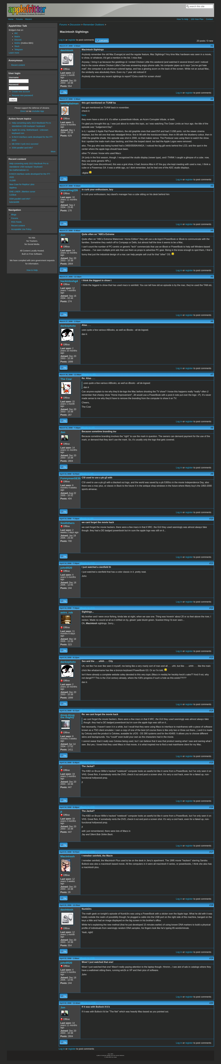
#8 (212, 428)
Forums (19, 19)
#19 (211, 958)
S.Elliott (12, 195)
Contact (209, 19)
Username (14, 77)
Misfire (17, 43)
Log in (62, 40)
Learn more (14, 53)
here (84, 115)
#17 (211, 852)
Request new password (22, 95)
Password (14, 84)
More (53, 151)
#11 (211, 563)
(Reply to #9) (86, 518)
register (72, 40)
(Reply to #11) (87, 608)
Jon (62, 234)
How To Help (182, 19)
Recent (28, 19)
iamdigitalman (69, 103)
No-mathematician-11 (19, 170)
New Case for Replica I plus (21, 184)
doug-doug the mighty (67, 716)
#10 (211, 518)
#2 (212, 99)
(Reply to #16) (87, 852)
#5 (212, 277)
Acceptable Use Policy (21, 229)
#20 (211, 1003)
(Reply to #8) (86, 474)
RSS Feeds (16, 222)
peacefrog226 (69, 190)
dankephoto (68, 325)
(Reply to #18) (87, 958)
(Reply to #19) (88, 1003)
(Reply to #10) (87, 563)
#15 (211, 762)
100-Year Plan (197, 19)
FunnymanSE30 (70, 478)
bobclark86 (14, 202)
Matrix (17, 36)
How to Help (32, 270)
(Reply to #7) (88, 428)
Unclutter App (38, 111)
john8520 (66, 567)
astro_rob (66, 612)
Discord (17, 40)
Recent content (18, 65)
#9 (212, 474)
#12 (211, 608)
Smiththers (67, 523)
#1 (212, 46)
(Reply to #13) (87, 710)
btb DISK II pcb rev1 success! (25, 144)
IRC (16, 33)
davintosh (66, 50)
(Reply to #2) (88, 186)
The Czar (66, 379)
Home (10, 19)
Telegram (18, 49)
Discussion (75, 24)
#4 (212, 230)
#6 (212, 321)
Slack (16, 46)
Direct (23, 111)
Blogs (13, 214)
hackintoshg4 (69, 281)
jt (61, 766)
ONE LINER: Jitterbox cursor (22, 191)
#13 (211, 657)
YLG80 (12, 180)
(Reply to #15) (87, 807)
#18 (211, 905)
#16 (211, 807)
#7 (212, 374)
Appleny (13, 188)
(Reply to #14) (87, 762)
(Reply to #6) (89, 374)
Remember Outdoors (93, 24)
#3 (212, 186)
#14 (211, 710)
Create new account (21, 91)
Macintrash (67, 856)
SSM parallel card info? (22, 148)
